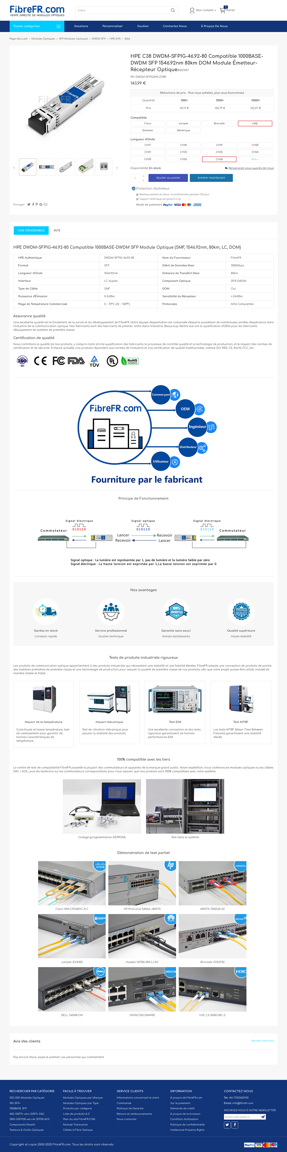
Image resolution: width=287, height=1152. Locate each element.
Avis (57, 230)
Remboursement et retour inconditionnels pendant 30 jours (174, 194)
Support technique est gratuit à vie (160, 199)
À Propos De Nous (214, 26)
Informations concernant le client (138, 1097)
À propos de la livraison (185, 1114)
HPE (255, 123)
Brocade (219, 123)
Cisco (147, 123)
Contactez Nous (175, 26)
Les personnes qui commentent (82, 1057)
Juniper (183, 123)
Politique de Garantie (130, 1108)
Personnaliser (112, 26)
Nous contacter (127, 1119)
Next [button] (116, 168)
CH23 (219, 152)
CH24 (255, 152)
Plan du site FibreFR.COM (79, 1119)
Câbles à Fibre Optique (78, 1130)
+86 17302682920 (238, 1097)
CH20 (255, 145)
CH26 (183, 159)
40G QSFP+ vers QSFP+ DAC (27, 1114)
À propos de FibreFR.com (186, 1097)
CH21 (148, 152)
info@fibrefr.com (242, 1103)
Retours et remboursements (134, 1114)
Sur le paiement (180, 1103)
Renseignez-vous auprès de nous (249, 168)
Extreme (147, 130)
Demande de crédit (182, 1108)
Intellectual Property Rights (187, 1130)
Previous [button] (14, 168)
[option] (27, 168)
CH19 (219, 145)
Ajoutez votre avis (262, 1040)
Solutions (81, 26)
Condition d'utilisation (184, 1119)
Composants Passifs (22, 1124)
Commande (124, 1103)
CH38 (219, 159)
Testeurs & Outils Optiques (27, 1130)
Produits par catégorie (77, 1108)
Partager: (19, 204)
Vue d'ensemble (31, 230)
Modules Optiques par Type (81, 1103)
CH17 (148, 145)
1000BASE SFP (18, 1108)
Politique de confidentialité (187, 1124)
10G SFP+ (15, 1103)
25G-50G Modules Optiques (27, 1097)
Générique (183, 130)
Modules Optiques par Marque (83, 1097)
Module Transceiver (75, 1124)
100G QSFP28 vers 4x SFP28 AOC (30, 1119)
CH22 (183, 152)
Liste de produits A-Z (76, 1114)
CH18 (183, 145)
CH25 (147, 159)
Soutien (143, 26)
